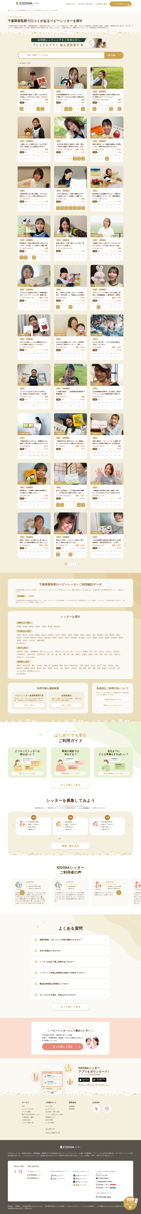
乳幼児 (90, 654)
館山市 (43, 635)
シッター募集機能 (83, 808)
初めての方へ (71, 4)
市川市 (31, 635)
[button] (59, 838)
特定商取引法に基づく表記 (15, 1208)
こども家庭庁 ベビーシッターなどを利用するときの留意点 (112, 1206)
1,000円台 (116, 651)
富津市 (60, 637)
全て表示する (21, 643)
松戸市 (57, 635)
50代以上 (117, 654)
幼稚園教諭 (34, 651)
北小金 (93, 665)
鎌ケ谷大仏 (74, 665)
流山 (61, 668)
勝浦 (61, 665)
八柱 (118, 668)
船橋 (84, 668)
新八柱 (39, 668)
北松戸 (99, 665)
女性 (95, 651)
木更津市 (51, 635)
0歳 (48, 654)
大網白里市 (41, 640)
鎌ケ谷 (66, 665)
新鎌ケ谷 (20, 668)
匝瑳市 (121, 637)
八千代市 (26, 637)
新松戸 (33, 668)
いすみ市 (32, 640)
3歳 (60, 654)
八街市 (88, 637)
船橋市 (37, 635)
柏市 (106, 635)
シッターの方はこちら (122, 4)
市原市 (118, 635)
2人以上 (101, 651)
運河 (33, 665)
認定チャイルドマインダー (64, 651)
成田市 (76, 635)
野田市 (64, 635)
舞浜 (89, 668)
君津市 (54, 637)
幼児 (96, 654)
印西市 (95, 637)
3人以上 (108, 651)
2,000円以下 (31, 654)
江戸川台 (39, 665)
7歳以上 (78, 654)
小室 (104, 665)
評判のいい (20, 657)
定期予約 (20, 651)
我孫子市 (34, 637)
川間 (81, 665)
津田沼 (50, 668)
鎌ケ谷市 (48, 637)
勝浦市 (112, 635)
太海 (80, 668)
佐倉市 (82, 635)
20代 (101, 654)
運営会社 (10, 1206)
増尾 (94, 668)
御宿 (45, 665)
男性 (90, 651)
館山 (44, 668)
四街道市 (74, 637)
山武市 (25, 640)
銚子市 (25, 635)
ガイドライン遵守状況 (88, 1206)
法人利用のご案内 (101, 4)
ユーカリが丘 (21, 671)
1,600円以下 (21, 654)
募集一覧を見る (74, 846)
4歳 (64, 654)
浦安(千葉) (26, 665)
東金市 (88, 635)
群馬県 (31, 626)
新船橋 (26, 668)
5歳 (68, 654)
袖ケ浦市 (82, 637)
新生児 (84, 654)
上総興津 (55, 665)
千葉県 (43, 626)
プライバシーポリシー (73, 1206)
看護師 (85, 651)
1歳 (52, 654)
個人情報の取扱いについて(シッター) (33, 1206)
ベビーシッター (56, 26)
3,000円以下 (41, 654)
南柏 (98, 668)
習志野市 (100, 635)
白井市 (101, 637)
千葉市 (19, 635)
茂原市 (70, 635)
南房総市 (114, 637)
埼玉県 (37, 626)
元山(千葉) (111, 668)
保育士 (26, 651)
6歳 (72, 654)
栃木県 (25, 626)
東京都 (50, 626)
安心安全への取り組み (86, 4)
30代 (106, 654)
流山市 (19, 637)
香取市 (19, 640)
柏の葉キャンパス (33, 671)
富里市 (107, 637)
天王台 (56, 668)
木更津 (86, 665)
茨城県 (19, 626)
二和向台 (74, 668)
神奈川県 (57, 626)
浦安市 (67, 637)
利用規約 (17, 1206)
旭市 (94, 635)
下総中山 (111, 665)
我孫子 (19, 665)
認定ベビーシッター (47, 651)
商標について (28, 1208)
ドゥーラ (78, 651)
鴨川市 (40, 637)
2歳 (56, 654)
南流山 (104, 668)
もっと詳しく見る (73, 1006)
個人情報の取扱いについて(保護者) (55, 1206)
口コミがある (30, 657)
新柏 (116, 665)
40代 (111, 654)
